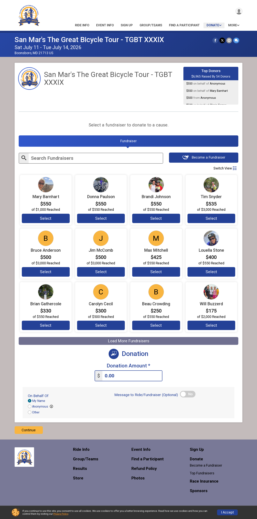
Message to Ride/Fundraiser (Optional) (146, 396)
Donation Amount (128, 367)
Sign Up (127, 25)
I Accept (227, 512)
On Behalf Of (38, 397)
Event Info (105, 25)
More (232, 25)
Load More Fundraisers (128, 342)
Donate (213, 25)
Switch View (225, 169)
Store (78, 479)
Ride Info (82, 25)
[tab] (128, 141)
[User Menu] (238, 11)
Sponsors (199, 492)
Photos (138, 479)
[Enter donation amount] (132, 377)
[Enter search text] (96, 159)
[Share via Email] (229, 40)
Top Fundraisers (202, 474)
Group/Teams (151, 25)
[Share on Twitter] (222, 40)
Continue (29, 431)
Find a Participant (184, 25)
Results (80, 469)
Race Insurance (204, 482)
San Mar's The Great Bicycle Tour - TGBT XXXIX (89, 39)
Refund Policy (144, 469)
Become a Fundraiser (203, 158)
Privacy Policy (60, 513)
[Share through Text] (236, 40)
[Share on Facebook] (215, 40)
